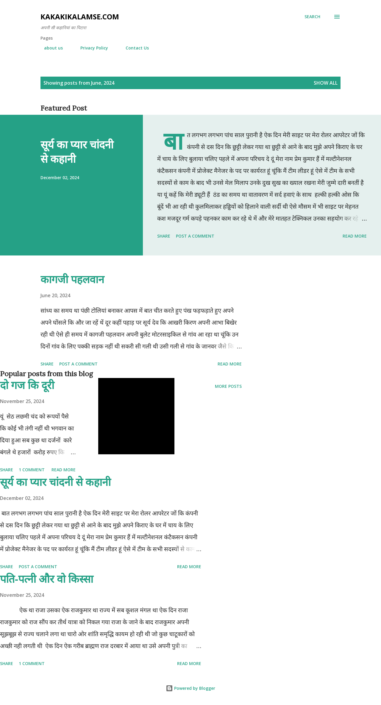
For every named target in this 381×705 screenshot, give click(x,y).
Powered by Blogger (190, 688)
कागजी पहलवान (72, 279)
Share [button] (163, 236)
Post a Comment (195, 236)
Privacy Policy (90, 48)
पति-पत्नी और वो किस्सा (46, 578)
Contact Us (133, 48)
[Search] (312, 16)
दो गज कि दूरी (27, 385)
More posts (228, 386)
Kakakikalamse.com (79, 16)
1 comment (32, 469)
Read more (355, 236)
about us (49, 48)
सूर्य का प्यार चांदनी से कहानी (76, 151)
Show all (326, 83)
